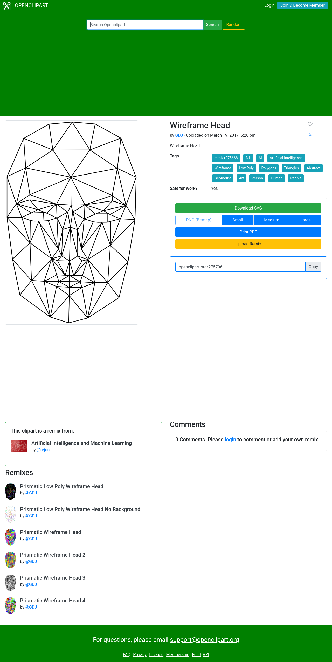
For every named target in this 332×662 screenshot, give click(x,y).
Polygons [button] (268, 168)
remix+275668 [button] (226, 158)
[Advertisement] (166, 72)
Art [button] (241, 178)
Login (269, 5)
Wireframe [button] (223, 168)
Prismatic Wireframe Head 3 (52, 578)
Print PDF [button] (248, 231)
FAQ (126, 654)
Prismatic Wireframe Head (50, 532)
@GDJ (31, 493)
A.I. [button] (248, 158)
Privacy (140, 654)
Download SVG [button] (248, 208)
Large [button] (305, 220)
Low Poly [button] (246, 168)
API (206, 654)
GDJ (179, 135)
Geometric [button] (223, 178)
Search (212, 24)
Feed (196, 654)
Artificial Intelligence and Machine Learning (81, 443)
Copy (313, 266)
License (156, 654)
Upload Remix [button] (248, 243)
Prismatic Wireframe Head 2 (52, 555)
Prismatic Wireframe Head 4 (52, 600)
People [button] (295, 178)
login (230, 439)
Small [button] (238, 220)
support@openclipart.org (204, 639)
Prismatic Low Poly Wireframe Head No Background (80, 509)
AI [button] (260, 158)
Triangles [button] (291, 168)
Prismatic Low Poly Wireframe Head (61, 486)
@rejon (43, 449)
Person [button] (257, 178)
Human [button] (276, 178)
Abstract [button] (313, 168)
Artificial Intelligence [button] (286, 158)
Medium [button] (271, 220)
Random (234, 24)
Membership (177, 654)
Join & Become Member (303, 5)
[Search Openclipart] (145, 25)
